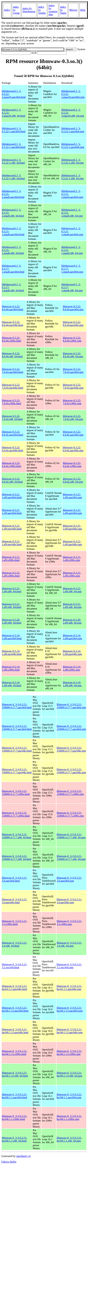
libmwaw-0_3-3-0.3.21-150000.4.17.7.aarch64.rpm (71, 706)
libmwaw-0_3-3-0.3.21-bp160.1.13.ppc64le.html (15, 1031)
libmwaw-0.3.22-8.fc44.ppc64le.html (12, 323)
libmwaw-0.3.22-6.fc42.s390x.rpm (72, 465)
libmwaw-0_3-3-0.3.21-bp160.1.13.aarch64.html (15, 1009)
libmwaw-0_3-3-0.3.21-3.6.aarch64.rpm (69, 879)
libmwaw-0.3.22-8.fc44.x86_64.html (12, 355)
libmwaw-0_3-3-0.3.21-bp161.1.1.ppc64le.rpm (69, 987)
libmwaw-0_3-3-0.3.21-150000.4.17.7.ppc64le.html (17, 749)
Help (82, 9)
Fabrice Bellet (8, 1161)
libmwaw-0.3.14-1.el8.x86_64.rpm (72, 684)
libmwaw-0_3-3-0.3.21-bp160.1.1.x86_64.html (14, 1139)
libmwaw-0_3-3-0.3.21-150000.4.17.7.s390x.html (16, 793)
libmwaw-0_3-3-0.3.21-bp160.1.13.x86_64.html (15, 1074)
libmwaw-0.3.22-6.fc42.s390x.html (11, 465)
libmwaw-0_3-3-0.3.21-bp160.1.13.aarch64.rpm (70, 1009)
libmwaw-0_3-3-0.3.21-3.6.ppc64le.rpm (69, 901)
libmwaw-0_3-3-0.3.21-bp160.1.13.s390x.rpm (69, 1053)
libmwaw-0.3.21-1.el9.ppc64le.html (12, 527)
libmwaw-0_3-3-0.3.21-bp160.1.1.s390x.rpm (69, 1117)
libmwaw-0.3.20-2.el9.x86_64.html (11, 621)
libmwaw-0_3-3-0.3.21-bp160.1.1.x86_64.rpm (69, 1139)
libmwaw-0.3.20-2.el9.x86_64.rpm (72, 621)
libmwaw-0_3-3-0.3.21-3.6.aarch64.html (14, 879)
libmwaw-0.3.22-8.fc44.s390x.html (11, 339)
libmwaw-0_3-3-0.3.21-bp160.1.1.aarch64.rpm (69, 1096)
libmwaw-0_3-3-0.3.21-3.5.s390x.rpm (69, 923)
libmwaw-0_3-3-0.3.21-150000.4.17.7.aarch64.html (17, 706)
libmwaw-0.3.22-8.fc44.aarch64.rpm (73, 308)
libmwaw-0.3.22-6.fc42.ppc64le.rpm (73, 449)
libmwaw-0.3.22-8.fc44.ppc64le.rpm (73, 323)
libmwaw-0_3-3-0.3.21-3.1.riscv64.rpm (69, 966)
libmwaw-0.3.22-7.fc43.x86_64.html (12, 417)
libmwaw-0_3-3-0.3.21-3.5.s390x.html (14, 923)
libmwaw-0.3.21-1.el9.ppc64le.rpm (72, 527)
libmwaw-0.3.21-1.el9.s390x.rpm (72, 559)
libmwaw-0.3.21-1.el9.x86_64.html (11, 590)
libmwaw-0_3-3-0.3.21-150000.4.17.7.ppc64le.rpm (71, 749)
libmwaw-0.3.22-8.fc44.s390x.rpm (72, 339)
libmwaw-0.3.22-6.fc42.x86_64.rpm (73, 480)
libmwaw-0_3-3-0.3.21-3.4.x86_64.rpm (69, 944)
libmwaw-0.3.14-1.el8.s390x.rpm (72, 668)
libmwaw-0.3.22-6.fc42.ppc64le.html (12, 449)
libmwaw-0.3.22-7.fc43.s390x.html (11, 402)
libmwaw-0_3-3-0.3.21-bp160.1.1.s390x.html (14, 1117)
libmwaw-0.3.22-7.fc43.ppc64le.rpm (73, 386)
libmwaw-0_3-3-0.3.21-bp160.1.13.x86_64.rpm (69, 1074)
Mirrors (73, 9)
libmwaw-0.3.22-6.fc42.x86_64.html (12, 480)
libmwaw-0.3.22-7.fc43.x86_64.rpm (73, 417)
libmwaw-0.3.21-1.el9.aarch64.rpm (72, 496)
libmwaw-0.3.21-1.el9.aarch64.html (12, 496)
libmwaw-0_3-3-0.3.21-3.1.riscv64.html (14, 966)
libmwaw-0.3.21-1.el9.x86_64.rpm (72, 590)
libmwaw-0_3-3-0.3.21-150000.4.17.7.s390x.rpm (70, 793)
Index (7, 9)
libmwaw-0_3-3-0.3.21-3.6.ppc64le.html (14, 901)
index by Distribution (28, 10)
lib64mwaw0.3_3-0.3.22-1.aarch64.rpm (72, 130)
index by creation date (53, 10)
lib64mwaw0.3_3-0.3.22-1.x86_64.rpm (72, 161)
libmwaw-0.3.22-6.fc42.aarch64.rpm (73, 433)
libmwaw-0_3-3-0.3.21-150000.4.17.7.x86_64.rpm (71, 836)
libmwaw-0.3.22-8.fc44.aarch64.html (12, 308)
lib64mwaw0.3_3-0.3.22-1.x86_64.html (13, 161)
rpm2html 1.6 (23, 1156)
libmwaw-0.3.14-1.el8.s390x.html (11, 668)
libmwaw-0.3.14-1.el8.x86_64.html (11, 684)
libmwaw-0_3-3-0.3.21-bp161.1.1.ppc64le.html (14, 987)
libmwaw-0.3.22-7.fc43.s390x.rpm (72, 402)
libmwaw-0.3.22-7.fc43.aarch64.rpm (73, 371)
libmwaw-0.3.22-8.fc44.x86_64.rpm (73, 355)
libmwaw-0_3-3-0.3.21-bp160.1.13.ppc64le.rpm (70, 1031)
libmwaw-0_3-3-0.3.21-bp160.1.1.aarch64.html (14, 1096)
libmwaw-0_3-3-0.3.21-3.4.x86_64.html (14, 944)
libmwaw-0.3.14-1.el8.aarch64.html (12, 637)
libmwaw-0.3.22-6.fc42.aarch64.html (12, 433)
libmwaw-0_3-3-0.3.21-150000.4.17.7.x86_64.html (16, 836)
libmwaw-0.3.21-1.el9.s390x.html (11, 559)
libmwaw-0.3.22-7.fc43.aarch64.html (12, 371)
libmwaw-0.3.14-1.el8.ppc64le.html (12, 653)
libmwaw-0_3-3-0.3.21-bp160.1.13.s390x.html (14, 1053)
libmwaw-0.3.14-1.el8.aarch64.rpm (72, 637)
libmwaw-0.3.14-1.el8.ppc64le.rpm (72, 653)
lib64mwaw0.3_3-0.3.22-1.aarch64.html (13, 130)
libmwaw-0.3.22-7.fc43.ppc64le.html (12, 386)
